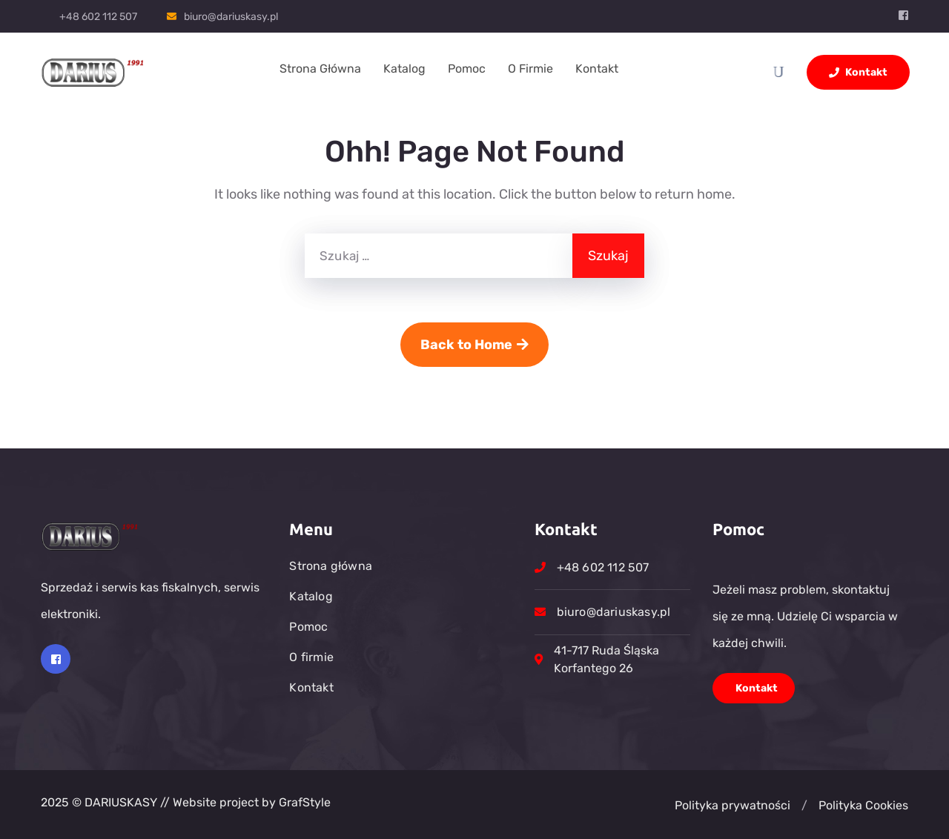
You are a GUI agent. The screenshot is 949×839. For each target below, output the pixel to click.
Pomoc (467, 69)
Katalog (404, 69)
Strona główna (320, 69)
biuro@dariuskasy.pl (231, 16)
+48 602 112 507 (98, 16)
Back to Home (474, 344)
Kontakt (596, 69)
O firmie (530, 69)
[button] (804, 806)
